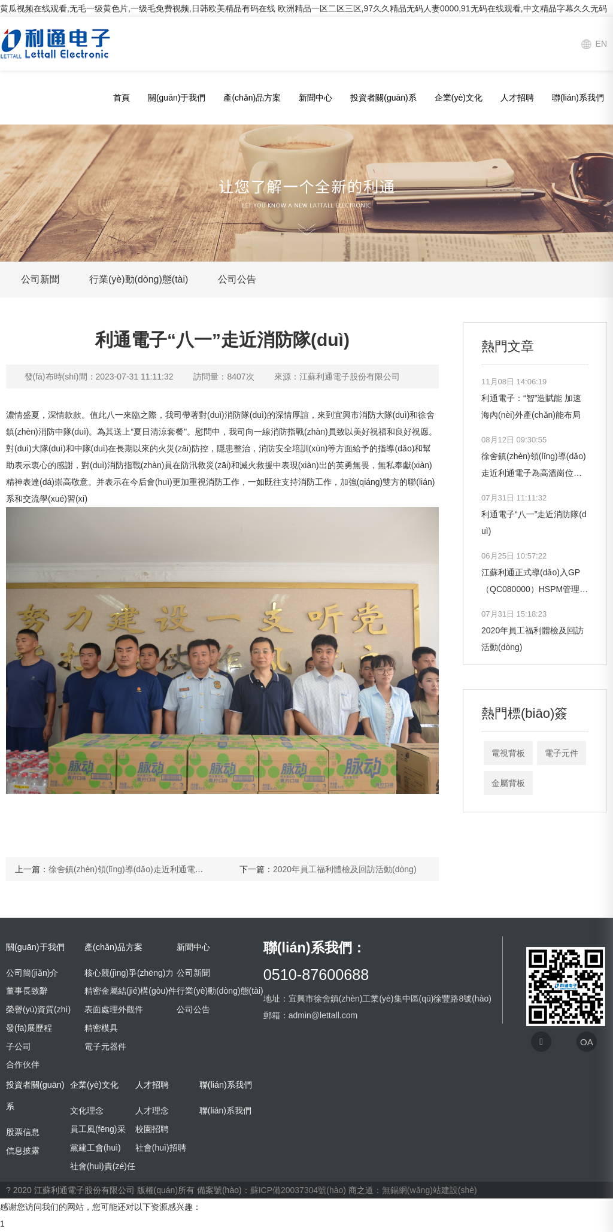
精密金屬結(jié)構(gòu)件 (130, 991)
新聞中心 (315, 97)
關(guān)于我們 (176, 97)
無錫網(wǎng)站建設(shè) (429, 1190)
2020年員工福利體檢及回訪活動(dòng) (345, 869)
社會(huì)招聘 (160, 1147)
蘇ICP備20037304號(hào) (298, 1190)
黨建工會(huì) (95, 1147)
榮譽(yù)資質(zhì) (38, 1009)
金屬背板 (508, 783)
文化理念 (87, 1110)
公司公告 (237, 279)
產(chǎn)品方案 (252, 97)
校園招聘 (152, 1129)
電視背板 (508, 753)
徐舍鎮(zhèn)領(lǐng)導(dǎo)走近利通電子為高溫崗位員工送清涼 (167, 869)
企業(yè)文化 (458, 97)
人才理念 (152, 1110)
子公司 (18, 1046)
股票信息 (23, 1132)
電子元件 (561, 753)
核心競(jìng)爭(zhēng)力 (129, 973)
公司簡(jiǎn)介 (32, 973)
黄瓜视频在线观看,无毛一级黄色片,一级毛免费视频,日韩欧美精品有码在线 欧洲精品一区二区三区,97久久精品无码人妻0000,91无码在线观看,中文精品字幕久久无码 (303, 8)
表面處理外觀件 (113, 1009)
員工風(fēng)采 (98, 1129)
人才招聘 (517, 97)
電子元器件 (105, 1046)
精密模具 (101, 1028)
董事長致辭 (27, 991)
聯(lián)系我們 (578, 97)
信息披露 (23, 1150)
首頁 (121, 97)
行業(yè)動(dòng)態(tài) (138, 279)
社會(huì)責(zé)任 (102, 1166)
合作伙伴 (23, 1064)
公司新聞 (40, 279)
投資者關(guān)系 (383, 97)
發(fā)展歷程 (29, 1028)
